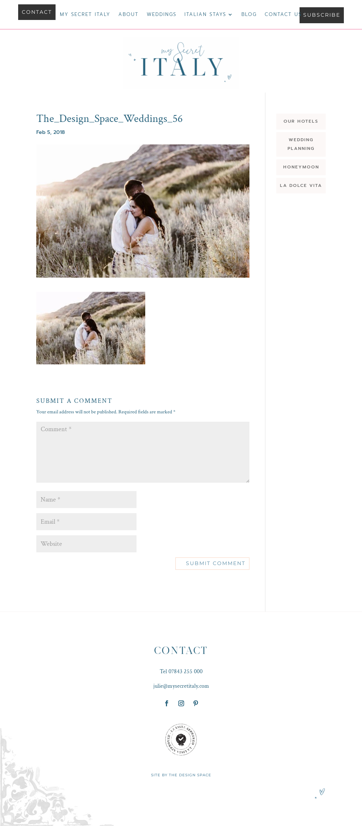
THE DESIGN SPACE (190, 775)
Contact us (283, 15)
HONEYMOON (301, 167)
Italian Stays (205, 15)
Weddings (161, 15)
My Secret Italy (85, 15)
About (128, 15)
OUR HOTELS (301, 121)
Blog (249, 15)
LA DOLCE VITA (301, 185)
